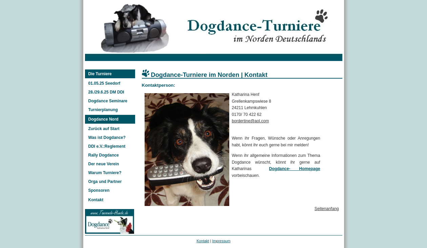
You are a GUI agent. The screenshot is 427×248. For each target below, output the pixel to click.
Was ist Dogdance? (107, 137)
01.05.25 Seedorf (104, 83)
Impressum (221, 241)
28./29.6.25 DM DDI (106, 92)
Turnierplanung (103, 109)
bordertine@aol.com (250, 121)
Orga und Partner (105, 181)
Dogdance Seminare (108, 101)
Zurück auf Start (104, 128)
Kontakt (96, 200)
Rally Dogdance (103, 155)
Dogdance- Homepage (294, 168)
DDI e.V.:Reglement (107, 146)
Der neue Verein (103, 164)
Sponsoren (99, 190)
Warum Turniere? (105, 172)
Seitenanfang (327, 208)
